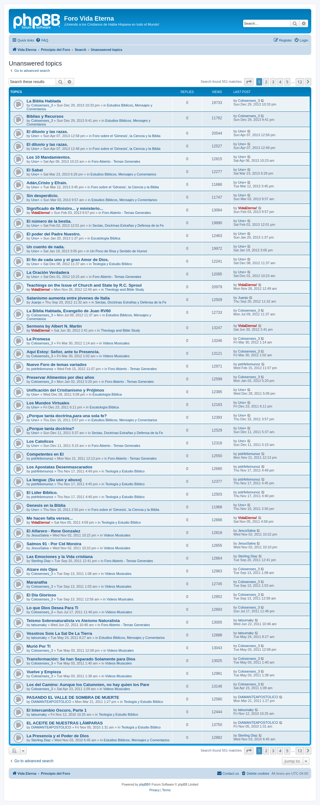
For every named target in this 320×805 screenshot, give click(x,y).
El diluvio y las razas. (47, 131)
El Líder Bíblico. (42, 492)
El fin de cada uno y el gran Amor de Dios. (68, 259)
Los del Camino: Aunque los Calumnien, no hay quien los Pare (88, 684)
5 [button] (287, 82)
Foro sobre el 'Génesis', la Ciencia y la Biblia (126, 136)
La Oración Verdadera (48, 272)
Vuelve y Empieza (44, 671)
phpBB (143, 784)
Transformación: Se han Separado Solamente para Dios (81, 659)
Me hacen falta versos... (50, 518)
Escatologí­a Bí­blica (105, 238)
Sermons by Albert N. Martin (54, 326)
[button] (248, 82)
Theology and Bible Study (124, 289)
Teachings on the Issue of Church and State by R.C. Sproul (84, 285)
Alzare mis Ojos (42, 569)
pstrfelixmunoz (42, 369)
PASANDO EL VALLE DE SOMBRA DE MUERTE (73, 697)
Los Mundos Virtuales (48, 403)
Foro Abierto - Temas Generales (116, 161)
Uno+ (35, 136)
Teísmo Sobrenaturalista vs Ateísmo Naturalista (73, 620)
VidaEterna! (40, 213)
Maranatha (37, 582)
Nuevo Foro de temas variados (57, 364)
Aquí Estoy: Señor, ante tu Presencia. (63, 351)
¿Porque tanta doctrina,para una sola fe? (67, 415)
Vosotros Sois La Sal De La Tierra (59, 633)
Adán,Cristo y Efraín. (47, 182)
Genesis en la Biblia (46, 505)
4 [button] (280, 82)
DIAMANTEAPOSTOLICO (51, 702)
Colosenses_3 (42, 105)
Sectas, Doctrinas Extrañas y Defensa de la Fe (128, 225)
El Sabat (35, 170)
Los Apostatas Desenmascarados (59, 467)
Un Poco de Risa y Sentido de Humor (118, 251)
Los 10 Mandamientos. (49, 157)
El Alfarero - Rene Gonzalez (53, 531)
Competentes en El (45, 454)
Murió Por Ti (39, 646)
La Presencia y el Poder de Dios (58, 735)
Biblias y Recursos (45, 116)
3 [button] (273, 82)
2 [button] (266, 82)
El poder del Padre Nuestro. (54, 234)
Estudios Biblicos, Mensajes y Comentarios (123, 174)
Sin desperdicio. (42, 195)
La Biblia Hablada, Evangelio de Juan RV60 (69, 311)
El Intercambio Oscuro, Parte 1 (57, 710)
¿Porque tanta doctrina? (50, 428)
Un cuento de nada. (46, 246)
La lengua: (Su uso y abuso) (54, 479)
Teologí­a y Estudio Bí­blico (112, 264)
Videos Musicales (116, 343)
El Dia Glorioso (41, 595)
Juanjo (36, 302)
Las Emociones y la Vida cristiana (60, 556)
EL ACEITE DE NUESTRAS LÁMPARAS (65, 723)
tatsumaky (39, 625)
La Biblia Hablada (44, 101)
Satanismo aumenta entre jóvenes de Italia (68, 298)
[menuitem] (42, 40)
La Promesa (38, 339)
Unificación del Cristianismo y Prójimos (65, 390)
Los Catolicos (40, 441)
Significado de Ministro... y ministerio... (65, 208)
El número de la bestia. (49, 221)
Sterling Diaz (41, 561)
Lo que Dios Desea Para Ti (52, 607)
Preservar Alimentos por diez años (60, 377)
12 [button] (300, 82)
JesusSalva (40, 535)
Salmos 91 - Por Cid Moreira (54, 543)
